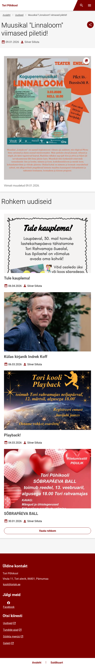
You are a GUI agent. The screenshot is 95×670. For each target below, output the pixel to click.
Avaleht (6, 15)
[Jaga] (90, 24)
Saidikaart (57, 662)
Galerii (6, 643)
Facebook (8, 605)
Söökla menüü (11, 636)
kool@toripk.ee (11, 584)
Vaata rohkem (47, 530)
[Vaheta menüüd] (90, 5)
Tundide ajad (10, 629)
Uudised (19, 15)
